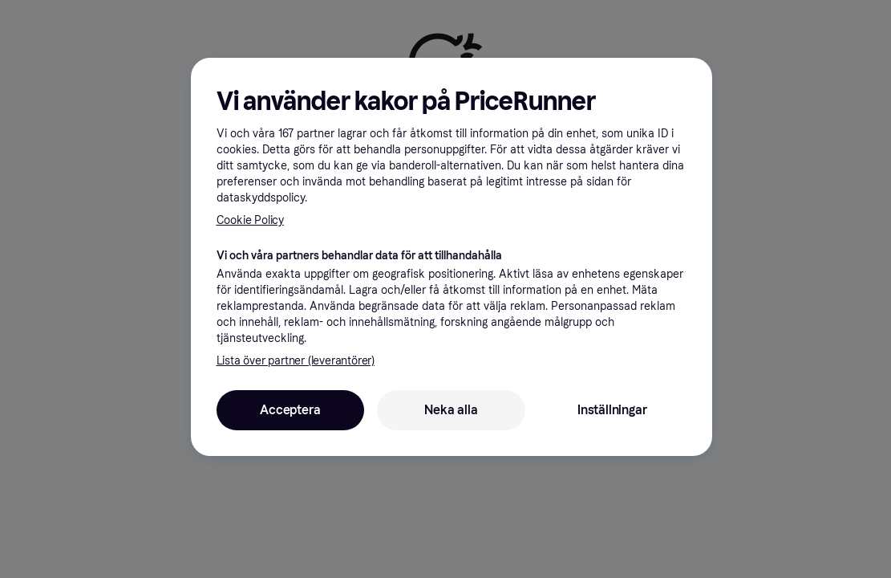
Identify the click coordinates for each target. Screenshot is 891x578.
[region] (451, 257)
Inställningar (611, 409)
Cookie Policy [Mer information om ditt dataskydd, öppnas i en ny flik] (250, 220)
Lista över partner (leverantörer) (296, 361)
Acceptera (290, 409)
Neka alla (450, 409)
